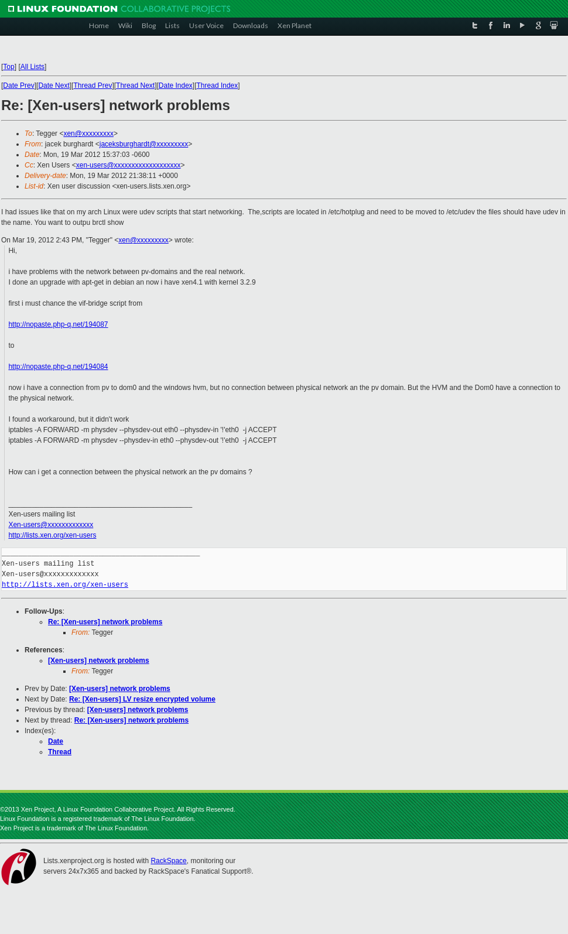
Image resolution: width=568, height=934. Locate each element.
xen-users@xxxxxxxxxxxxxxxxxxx (128, 165)
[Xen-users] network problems (98, 660)
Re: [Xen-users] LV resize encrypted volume (142, 699)
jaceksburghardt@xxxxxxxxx (144, 144)
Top (8, 67)
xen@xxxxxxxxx (88, 133)
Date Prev (18, 85)
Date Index (176, 85)
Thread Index (217, 85)
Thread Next (135, 85)
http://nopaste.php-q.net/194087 (58, 324)
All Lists (32, 67)
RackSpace (168, 861)
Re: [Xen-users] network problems (105, 622)
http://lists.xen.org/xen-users (52, 535)
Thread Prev (92, 85)
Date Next (53, 85)
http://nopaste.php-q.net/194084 (58, 366)
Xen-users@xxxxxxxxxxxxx (50, 525)
